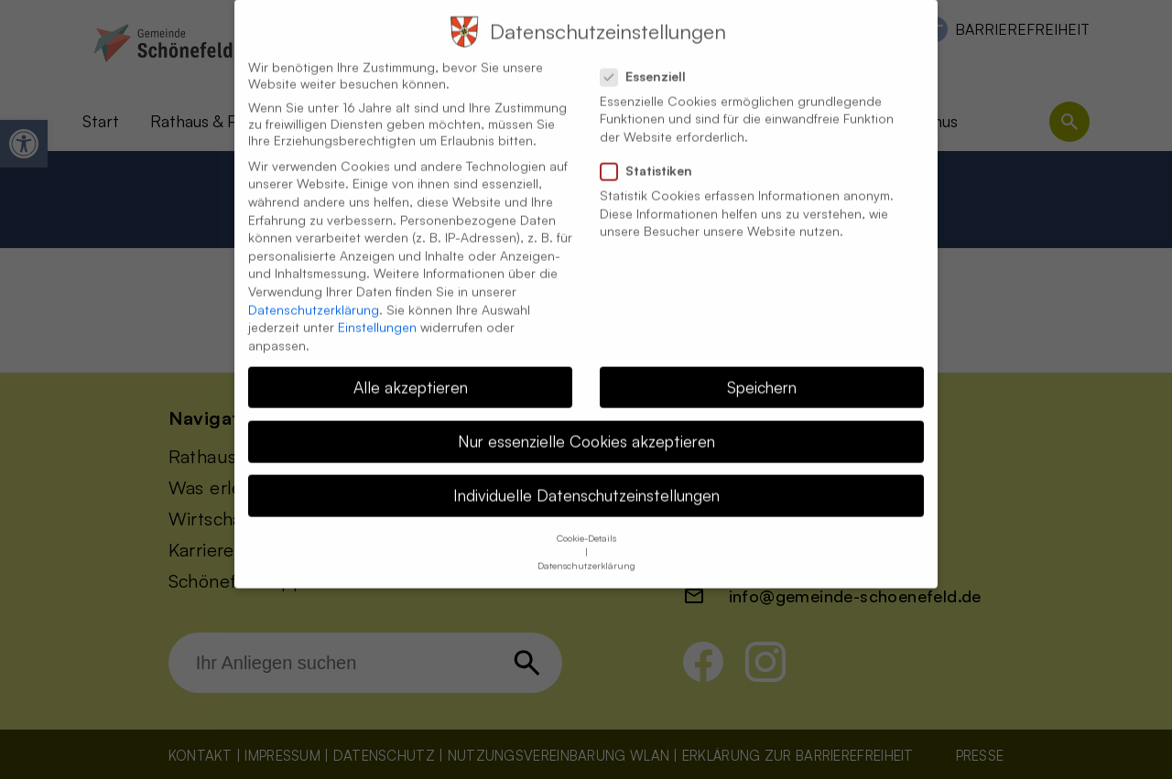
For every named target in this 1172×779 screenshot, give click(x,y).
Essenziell (650, 62)
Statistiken (654, 156)
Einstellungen (377, 312)
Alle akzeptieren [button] (410, 372)
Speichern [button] (762, 372)
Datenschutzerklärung (313, 295)
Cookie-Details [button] (586, 524)
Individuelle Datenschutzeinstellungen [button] (586, 481)
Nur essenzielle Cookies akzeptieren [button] (586, 427)
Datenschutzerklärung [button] (586, 552)
